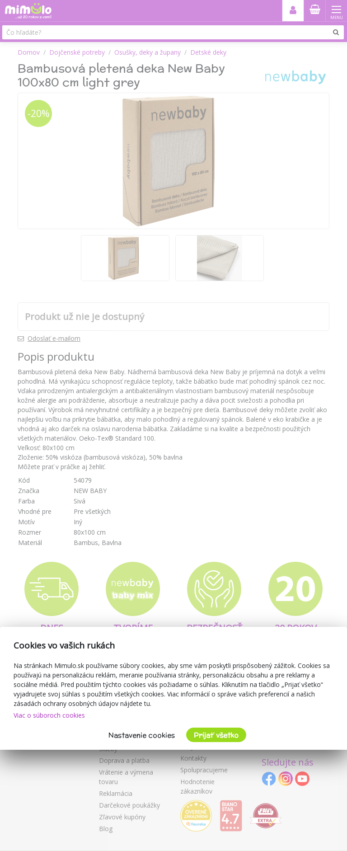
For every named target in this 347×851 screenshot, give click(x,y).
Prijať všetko (216, 735)
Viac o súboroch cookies (49, 715)
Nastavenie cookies (141, 735)
